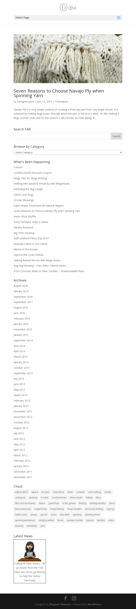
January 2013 (21, 406)
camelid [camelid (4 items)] (80, 492)
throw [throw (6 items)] (60, 520)
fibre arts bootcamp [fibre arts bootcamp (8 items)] (25, 503)
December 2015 (23, 329)
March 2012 (20, 455)
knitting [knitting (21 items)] (82, 503)
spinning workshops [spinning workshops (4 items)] (25, 520)
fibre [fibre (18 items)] (98, 497)
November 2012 (23, 417)
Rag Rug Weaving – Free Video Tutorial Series (40, 265)
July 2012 (19, 433)
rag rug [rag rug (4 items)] (110, 508)
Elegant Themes (59, 604)
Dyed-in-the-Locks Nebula (29, 254)
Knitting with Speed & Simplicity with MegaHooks (42, 183)
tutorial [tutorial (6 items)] (90, 520)
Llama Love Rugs (23, 194)
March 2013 (20, 395)
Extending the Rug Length (28, 189)
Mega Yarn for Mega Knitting (30, 178)
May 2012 (19, 444)
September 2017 (23, 302)
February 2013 (22, 400)
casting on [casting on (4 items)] (20, 497)
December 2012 (23, 411)
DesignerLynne (25, 101)
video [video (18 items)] (111, 520)
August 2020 (21, 285)
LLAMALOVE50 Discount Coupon (33, 172)
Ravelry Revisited (23, 227)
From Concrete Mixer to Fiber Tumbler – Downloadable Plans (49, 271)
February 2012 (22, 460)
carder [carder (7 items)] (107, 492)
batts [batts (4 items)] (70, 492)
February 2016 (22, 318)
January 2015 (21, 335)
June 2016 (19, 313)
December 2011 (23, 471)
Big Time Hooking (24, 233)
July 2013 (19, 378)
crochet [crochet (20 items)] (44, 497)
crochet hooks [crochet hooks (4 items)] (59, 497)
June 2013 (19, 384)
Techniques (61, 101)
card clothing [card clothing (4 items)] (94, 492)
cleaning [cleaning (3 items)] (33, 497)
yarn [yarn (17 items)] (42, 525)
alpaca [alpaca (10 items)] (34, 492)
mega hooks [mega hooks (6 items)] (40, 508)
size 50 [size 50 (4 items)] (43, 514)
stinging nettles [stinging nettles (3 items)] (46, 520)
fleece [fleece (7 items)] (42, 503)
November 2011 (23, 477)
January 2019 (21, 291)
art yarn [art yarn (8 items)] (45, 492)
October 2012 (21, 422)
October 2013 (21, 367)
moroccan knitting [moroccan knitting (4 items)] (94, 508)
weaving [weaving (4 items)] (19, 525)
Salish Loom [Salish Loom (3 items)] (21, 514)
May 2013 (19, 389)
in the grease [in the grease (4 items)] (69, 503)
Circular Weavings (24, 200)
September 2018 (23, 296)
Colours (18, 167)
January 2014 (21, 362)
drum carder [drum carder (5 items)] (76, 497)
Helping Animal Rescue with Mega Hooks (37, 260)
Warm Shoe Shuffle (25, 216)
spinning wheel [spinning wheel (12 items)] (92, 514)
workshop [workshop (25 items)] (32, 525)
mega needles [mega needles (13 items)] (74, 508)
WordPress (94, 604)
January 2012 (21, 466)
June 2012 (19, 438)
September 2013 (23, 373)
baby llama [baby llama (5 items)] (58, 492)
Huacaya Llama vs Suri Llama (30, 243)
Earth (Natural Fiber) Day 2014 (31, 238)
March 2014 (20, 356)
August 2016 (21, 307)
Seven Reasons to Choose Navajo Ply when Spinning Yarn (59, 93)
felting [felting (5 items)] (89, 497)
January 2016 (21, 324)
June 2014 (19, 346)
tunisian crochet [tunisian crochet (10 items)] (75, 520)
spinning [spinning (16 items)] (77, 514)
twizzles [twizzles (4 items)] (101, 520)
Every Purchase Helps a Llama (31, 222)
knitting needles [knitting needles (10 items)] (98, 503)
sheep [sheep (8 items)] (34, 514)
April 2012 (19, 449)
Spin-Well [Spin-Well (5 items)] (64, 514)
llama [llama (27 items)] (112, 503)
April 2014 (19, 351)
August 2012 (21, 428)
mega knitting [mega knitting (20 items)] (57, 508)
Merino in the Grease (26, 249)
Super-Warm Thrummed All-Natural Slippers (39, 205)
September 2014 (23, 340)
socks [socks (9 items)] (53, 514)
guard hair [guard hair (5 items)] (54, 503)
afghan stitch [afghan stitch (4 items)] (21, 492)
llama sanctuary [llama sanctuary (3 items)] (23, 508)
